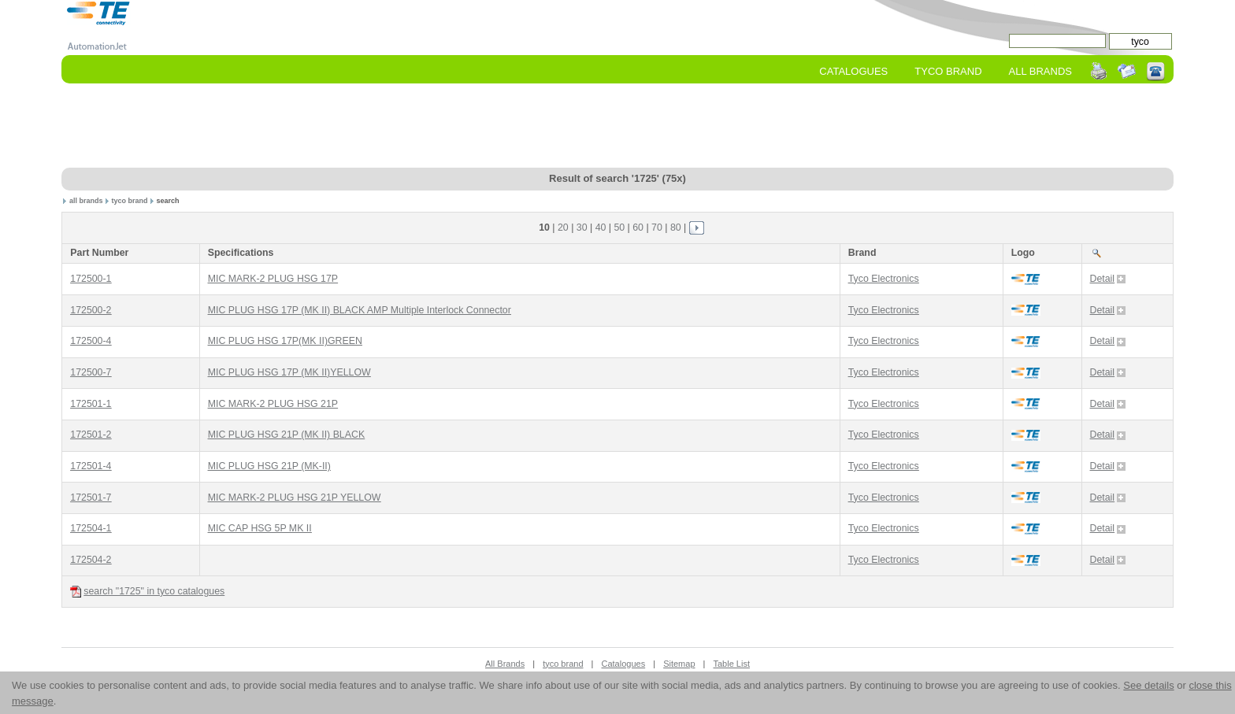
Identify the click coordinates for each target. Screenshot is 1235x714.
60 (637, 227)
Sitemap (679, 663)
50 (619, 227)
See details (1148, 685)
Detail (1108, 278)
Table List (731, 663)
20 (563, 227)
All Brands (1040, 71)
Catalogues (853, 71)
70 (656, 227)
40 (600, 227)
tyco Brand (947, 71)
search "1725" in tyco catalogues (147, 591)
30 (582, 227)
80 (675, 227)
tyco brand (129, 201)
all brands (86, 201)
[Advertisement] (617, 126)
